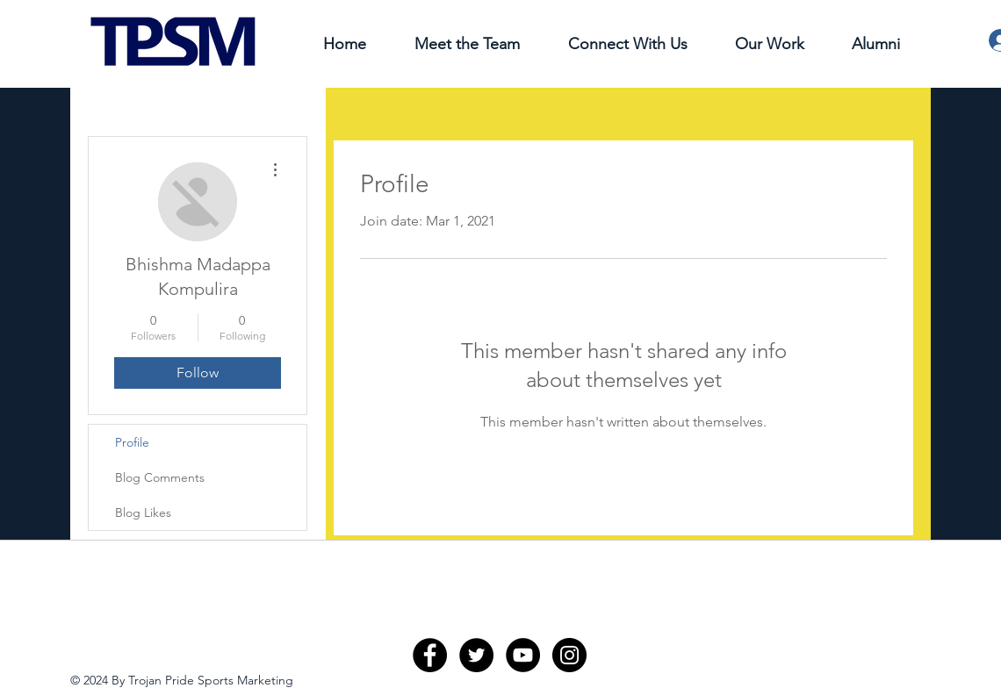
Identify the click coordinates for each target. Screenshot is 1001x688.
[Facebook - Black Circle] (430, 655)
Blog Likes (143, 512)
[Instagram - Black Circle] (569, 655)
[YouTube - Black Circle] (523, 655)
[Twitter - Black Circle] (476, 655)
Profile (132, 442)
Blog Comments (160, 477)
